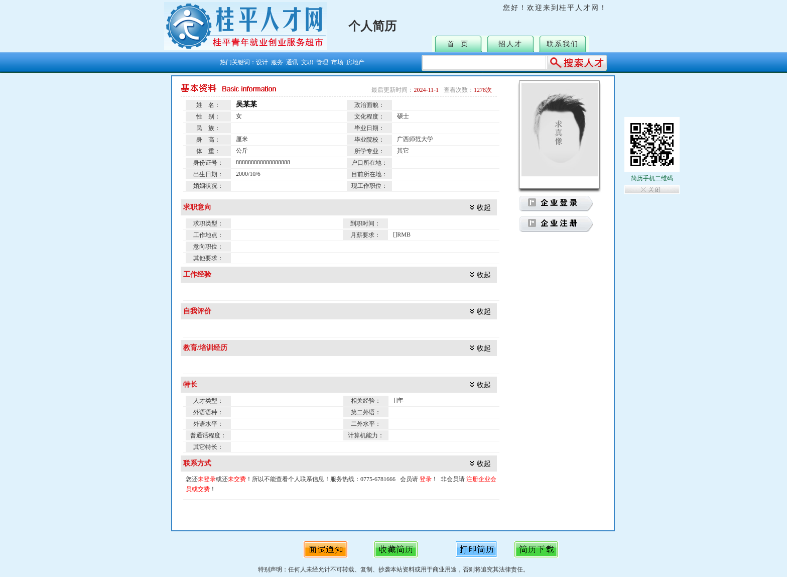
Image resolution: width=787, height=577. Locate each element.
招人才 (510, 44)
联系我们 (563, 44)
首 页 (458, 44)
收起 (484, 207)
